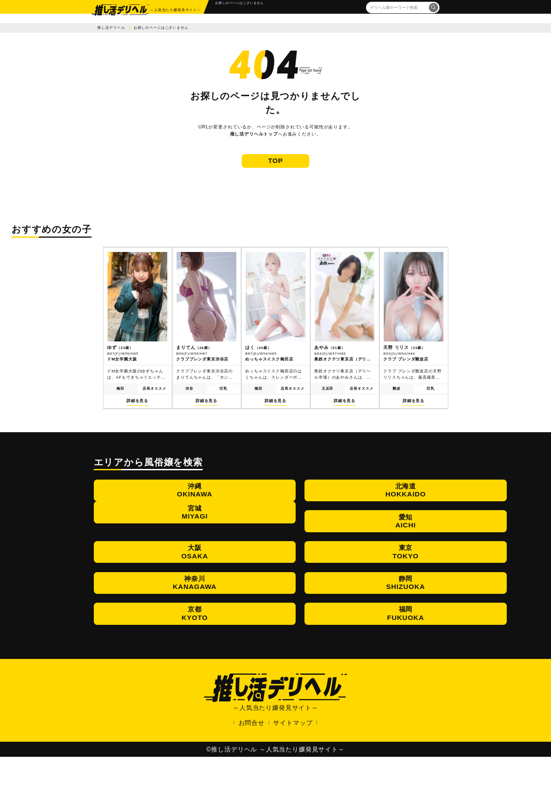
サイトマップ (292, 755)
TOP (275, 169)
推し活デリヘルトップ (254, 134)
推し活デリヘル (111, 28)
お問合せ (252, 755)
